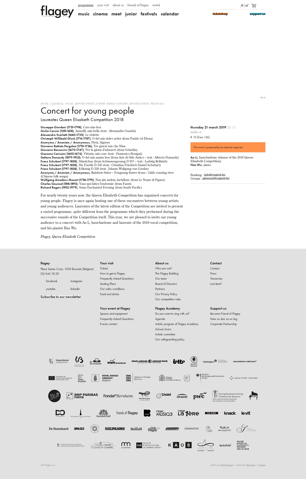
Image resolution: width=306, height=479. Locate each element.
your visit (103, 5)
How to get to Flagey (112, 273)
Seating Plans (108, 284)
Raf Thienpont (227, 465)
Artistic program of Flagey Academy (176, 324)
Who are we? (163, 268)
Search (263, 5)
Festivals (157, 103)
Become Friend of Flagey (225, 314)
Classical (57, 103)
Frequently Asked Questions (117, 278)
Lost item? (216, 284)
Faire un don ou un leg (223, 319)
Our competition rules (168, 299)
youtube (50, 289)
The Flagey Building (166, 273)
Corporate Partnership (223, 324)
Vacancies (216, 278)
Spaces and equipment (113, 314)
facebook (51, 281)
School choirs (163, 329)
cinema (100, 14)
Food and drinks (109, 294)
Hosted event (84, 103)
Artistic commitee (165, 334)
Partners (160, 289)
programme (85, 5)
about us (118, 5)
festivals (149, 14)
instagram (76, 281)
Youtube (228, 5)
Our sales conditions (112, 289)
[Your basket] (254, 7)
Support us (218, 308)
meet (116, 14)
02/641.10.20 (50, 274)
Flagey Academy (167, 308)
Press (213, 273)
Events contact (108, 324)
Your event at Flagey (115, 308)
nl (246, 4)
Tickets (104, 268)
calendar (170, 14)
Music (45, 103)
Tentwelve (250, 465)
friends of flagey (138, 5)
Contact (216, 263)
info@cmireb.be (214, 175)
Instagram (222, 5)
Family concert (117, 103)
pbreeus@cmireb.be (216, 178)
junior (131, 14)
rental (156, 5)
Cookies (261, 465)
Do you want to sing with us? (172, 314)
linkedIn (235, 5)
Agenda (160, 319)
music (83, 14)
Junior (100, 103)
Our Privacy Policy (166, 294)
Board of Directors (166, 284)
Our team (161, 278)
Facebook (215, 5)
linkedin (75, 289)
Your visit (106, 263)
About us (161, 263)
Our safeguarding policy (169, 339)
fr (242, 4)
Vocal (69, 103)
